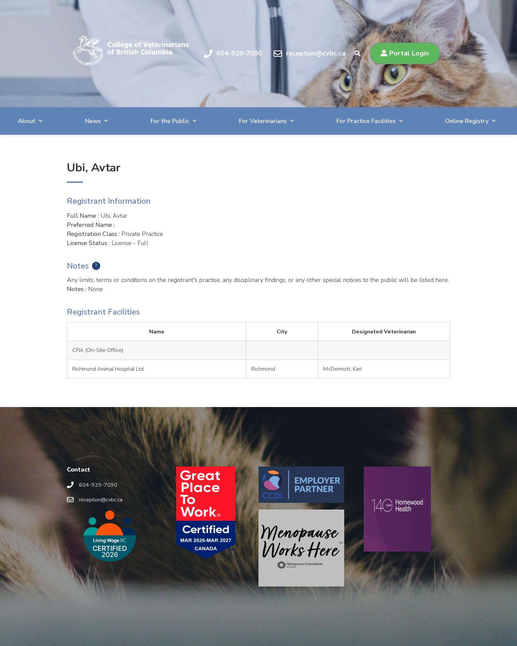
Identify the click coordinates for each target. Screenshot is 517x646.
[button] (405, 53)
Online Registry (470, 121)
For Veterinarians (266, 121)
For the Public (173, 121)
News (96, 121)
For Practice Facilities (369, 121)
